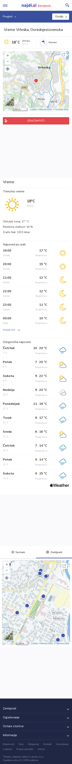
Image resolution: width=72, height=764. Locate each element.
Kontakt (47, 744)
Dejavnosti (8, 744)
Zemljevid (54, 552)
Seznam (18, 552)
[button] (8, 69)
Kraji (21, 744)
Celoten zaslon (63, 54)
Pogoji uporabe (24, 749)
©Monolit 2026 (45, 109)
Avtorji (41, 749)
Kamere (53, 42)
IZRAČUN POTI (36, 121)
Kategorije (33, 744)
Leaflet (33, 109)
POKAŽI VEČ (9, 330)
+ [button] (7, 56)
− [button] (7, 62)
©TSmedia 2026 (60, 109)
